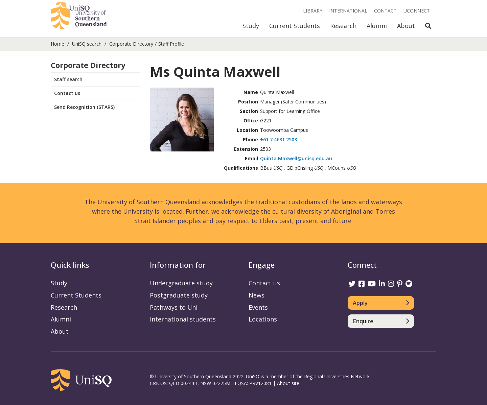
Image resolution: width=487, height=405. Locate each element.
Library (312, 10)
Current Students (294, 26)
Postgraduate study (179, 295)
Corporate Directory (131, 44)
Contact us (67, 93)
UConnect (416, 10)
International (348, 10)
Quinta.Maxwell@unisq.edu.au (296, 158)
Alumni (377, 26)
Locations (263, 319)
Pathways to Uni (174, 307)
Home (57, 44)
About (406, 26)
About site (288, 383)
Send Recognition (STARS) (84, 107)
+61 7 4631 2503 (278, 139)
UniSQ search (86, 44)
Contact (385, 10)
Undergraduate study (181, 283)
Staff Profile (171, 44)
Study (250, 26)
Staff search (68, 79)
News (256, 295)
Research (343, 26)
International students (183, 319)
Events (258, 307)
